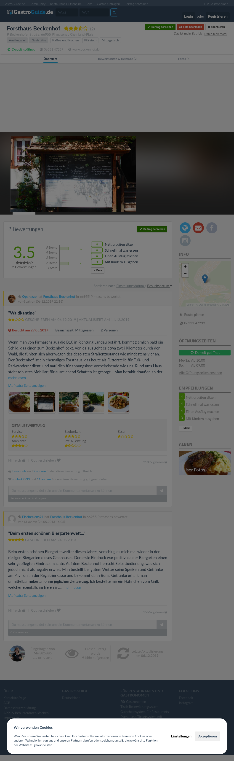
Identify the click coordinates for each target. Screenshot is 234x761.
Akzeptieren (207, 736)
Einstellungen (181, 736)
